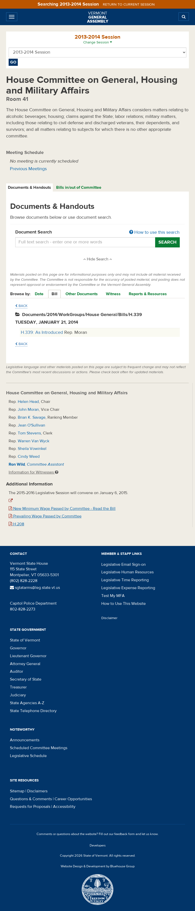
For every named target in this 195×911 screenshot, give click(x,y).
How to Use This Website (123, 603)
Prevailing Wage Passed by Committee (45, 516)
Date (39, 293)
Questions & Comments (31, 799)
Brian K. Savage (31, 417)
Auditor (16, 671)
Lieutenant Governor (28, 655)
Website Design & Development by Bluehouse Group (98, 866)
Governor (18, 648)
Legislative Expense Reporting (128, 587)
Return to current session (129, 4)
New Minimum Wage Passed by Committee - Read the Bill (62, 508)
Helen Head (28, 401)
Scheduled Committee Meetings (38, 747)
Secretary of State (25, 679)
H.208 (16, 524)
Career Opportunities (73, 799)
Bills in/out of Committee (78, 187)
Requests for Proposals (30, 806)
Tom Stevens (29, 433)
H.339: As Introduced (42, 332)
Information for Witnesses (33, 472)
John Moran (28, 409)
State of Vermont (25, 640)
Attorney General (25, 663)
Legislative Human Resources (127, 572)
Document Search (97, 232)
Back (21, 306)
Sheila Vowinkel (32, 448)
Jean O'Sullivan (31, 425)
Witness (113, 293)
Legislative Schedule (28, 755)
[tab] (29, 187)
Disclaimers (37, 791)
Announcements (24, 740)
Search (167, 242)
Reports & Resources (148, 293)
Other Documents (82, 293)
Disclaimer (109, 618)
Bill (54, 293)
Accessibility (64, 806)
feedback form (124, 834)
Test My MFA (113, 595)
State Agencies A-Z (27, 702)
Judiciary (18, 695)
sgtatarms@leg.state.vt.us (35, 587)
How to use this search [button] (154, 232)
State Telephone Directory (33, 710)
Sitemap (17, 791)
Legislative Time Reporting (125, 580)
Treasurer (18, 687)
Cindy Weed (29, 456)
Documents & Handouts (29, 187)
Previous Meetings (28, 169)
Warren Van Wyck (33, 441)
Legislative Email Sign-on (123, 564)
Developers (98, 845)
